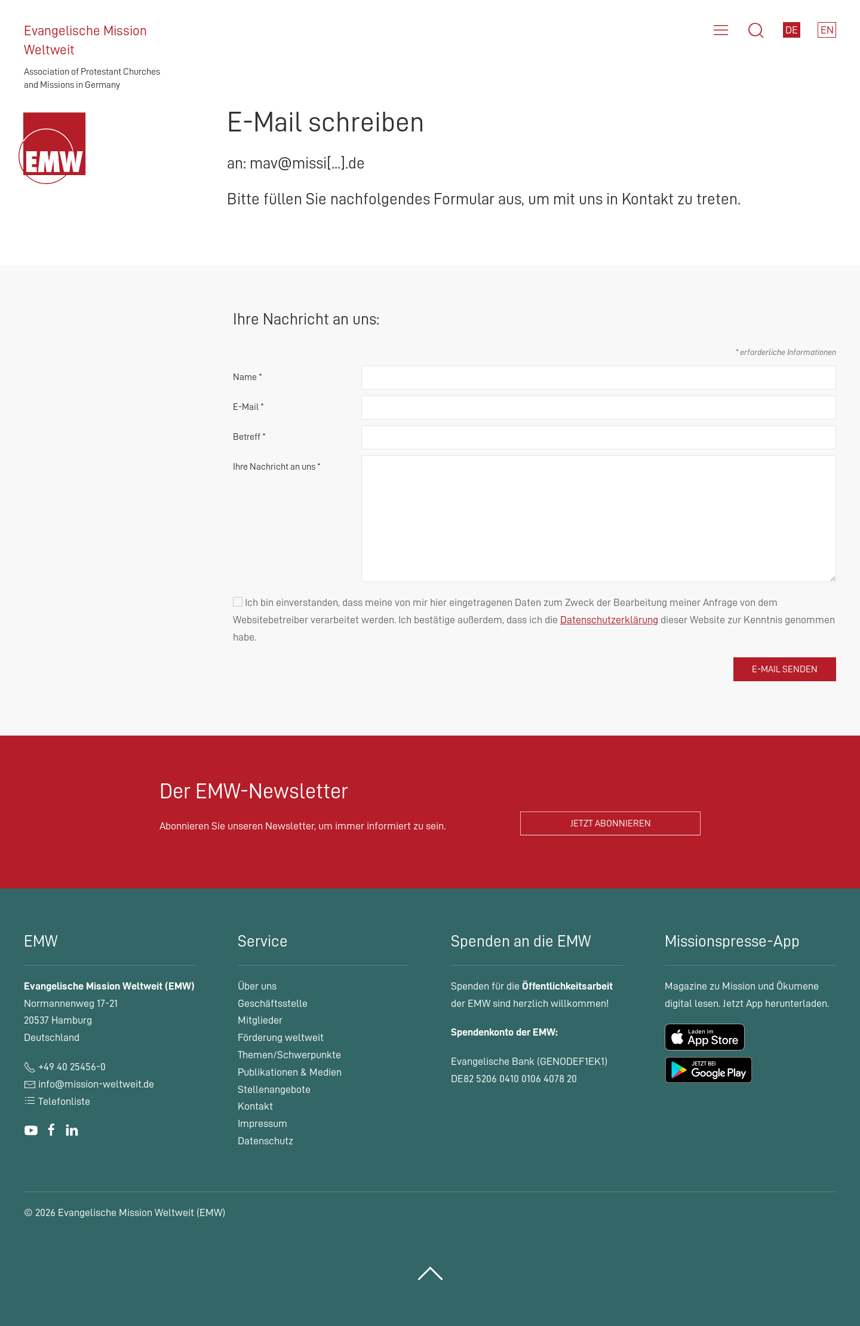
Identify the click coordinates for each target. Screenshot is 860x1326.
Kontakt (255, 1106)
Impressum (262, 1123)
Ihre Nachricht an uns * (277, 466)
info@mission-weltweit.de (96, 1084)
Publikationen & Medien (290, 1072)
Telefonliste (57, 1101)
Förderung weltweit (281, 1037)
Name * (247, 377)
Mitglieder (260, 1020)
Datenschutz (265, 1140)
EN (827, 30)
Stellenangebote (274, 1089)
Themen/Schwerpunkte (289, 1054)
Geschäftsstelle (273, 1003)
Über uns (257, 986)
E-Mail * (248, 407)
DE (791, 30)
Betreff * (249, 437)
